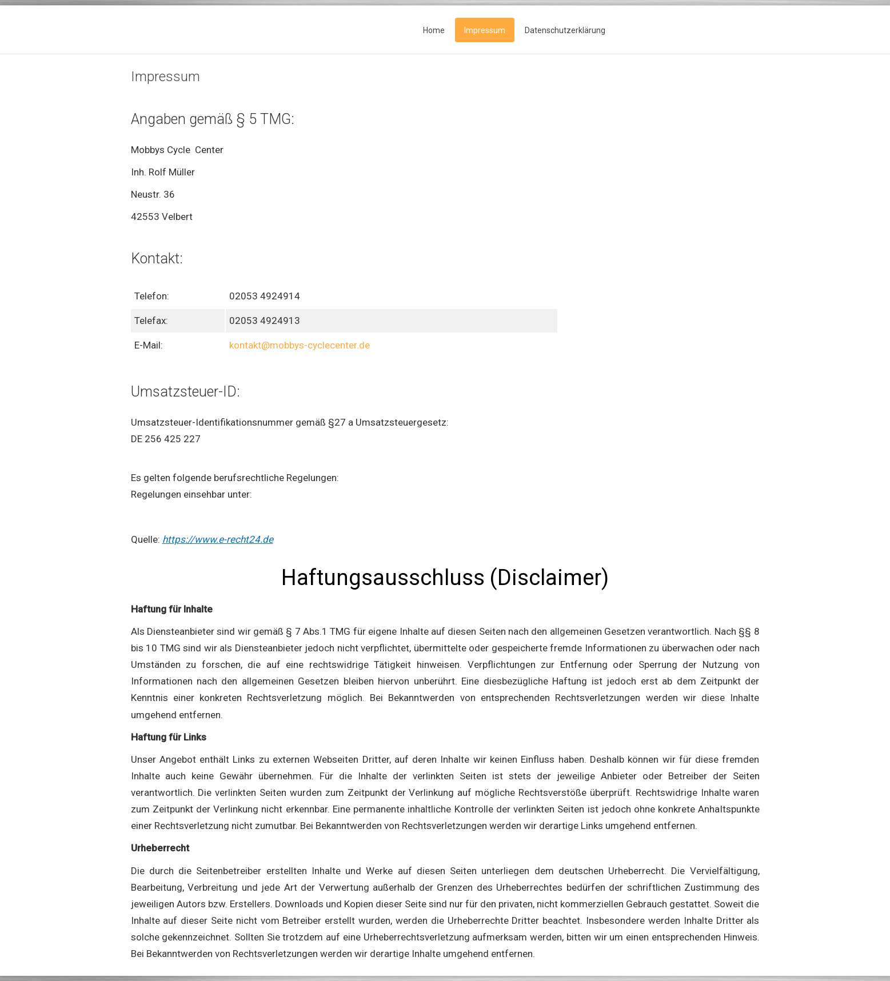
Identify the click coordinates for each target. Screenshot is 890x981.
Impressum (484, 30)
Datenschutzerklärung (565, 30)
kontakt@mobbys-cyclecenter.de (299, 345)
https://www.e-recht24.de (217, 539)
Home (434, 30)
